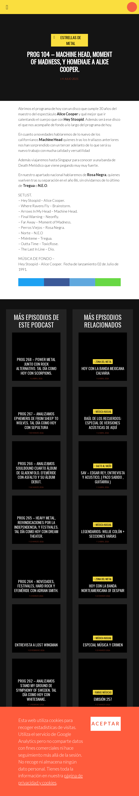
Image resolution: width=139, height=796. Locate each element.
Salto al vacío (102, 466)
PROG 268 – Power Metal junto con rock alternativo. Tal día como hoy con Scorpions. (36, 366)
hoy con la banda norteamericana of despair (102, 588)
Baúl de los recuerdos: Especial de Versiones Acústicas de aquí (102, 422)
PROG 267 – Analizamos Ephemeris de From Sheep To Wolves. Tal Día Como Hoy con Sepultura (36, 420)
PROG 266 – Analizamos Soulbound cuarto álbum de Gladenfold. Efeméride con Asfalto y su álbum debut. (36, 472)
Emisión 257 (103, 699)
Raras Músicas (103, 692)
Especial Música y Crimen (103, 644)
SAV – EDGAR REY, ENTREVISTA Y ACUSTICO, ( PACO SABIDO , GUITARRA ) (103, 477)
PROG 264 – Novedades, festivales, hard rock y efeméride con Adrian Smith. (36, 585)
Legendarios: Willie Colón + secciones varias (103, 533)
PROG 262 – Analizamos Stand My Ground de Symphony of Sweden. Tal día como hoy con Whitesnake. (36, 690)
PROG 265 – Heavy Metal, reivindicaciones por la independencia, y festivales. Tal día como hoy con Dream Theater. (36, 527)
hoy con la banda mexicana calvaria (103, 370)
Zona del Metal (103, 362)
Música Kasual (102, 412)
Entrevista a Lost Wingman (36, 644)
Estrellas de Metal (70, 40)
